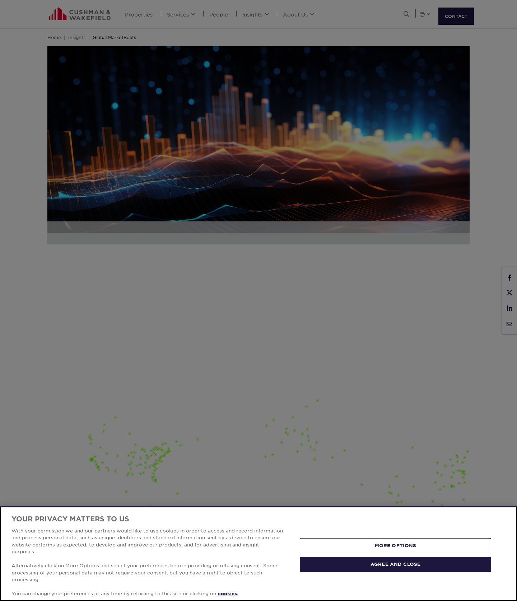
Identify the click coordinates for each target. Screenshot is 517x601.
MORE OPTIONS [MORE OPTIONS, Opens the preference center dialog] (395, 545)
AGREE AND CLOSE (395, 564)
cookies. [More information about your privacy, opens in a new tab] (228, 593)
